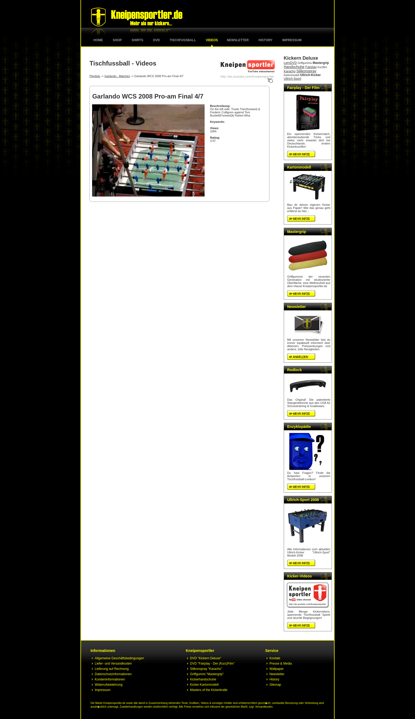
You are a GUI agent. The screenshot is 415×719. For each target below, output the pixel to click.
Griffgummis (304, 63)
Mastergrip (321, 63)
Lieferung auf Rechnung (112, 669)
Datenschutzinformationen (113, 674)
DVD (156, 40)
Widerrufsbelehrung (109, 685)
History (266, 40)
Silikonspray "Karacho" (206, 669)
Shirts (137, 40)
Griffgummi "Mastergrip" (207, 674)
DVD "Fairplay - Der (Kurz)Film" (212, 663)
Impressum (292, 40)
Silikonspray (306, 71)
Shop (117, 40)
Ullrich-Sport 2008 (303, 500)
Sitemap (275, 685)
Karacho (290, 71)
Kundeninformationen (110, 679)
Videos (212, 40)
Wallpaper (276, 669)
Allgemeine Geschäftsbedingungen (119, 658)
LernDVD (290, 63)
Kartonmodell (291, 75)
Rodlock (294, 370)
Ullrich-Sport (292, 79)
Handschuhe (294, 67)
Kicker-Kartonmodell (204, 685)
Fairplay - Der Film (303, 88)
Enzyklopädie (299, 426)
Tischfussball (183, 40)
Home (98, 40)
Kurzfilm (322, 67)
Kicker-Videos (299, 576)
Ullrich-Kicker (310, 75)
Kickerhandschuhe (203, 679)
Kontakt (274, 658)
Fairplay (311, 67)
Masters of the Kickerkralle (208, 690)
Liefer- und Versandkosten (113, 663)
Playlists (94, 76)
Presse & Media (280, 663)
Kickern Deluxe (301, 58)
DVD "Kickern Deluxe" (205, 658)
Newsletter (238, 40)
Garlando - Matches (117, 76)
